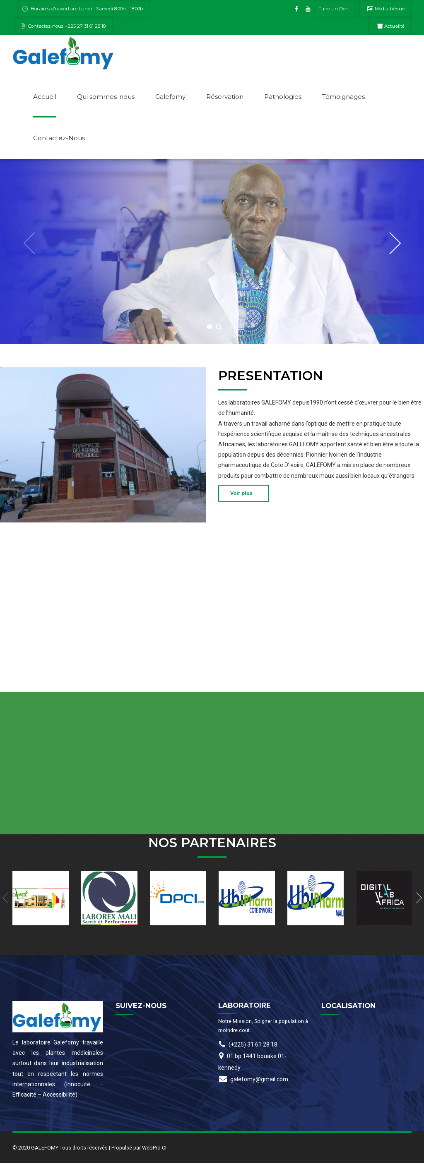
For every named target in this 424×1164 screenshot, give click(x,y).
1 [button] (209, 327)
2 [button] (218, 327)
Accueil (44, 97)
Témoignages (343, 97)
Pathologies (282, 97)
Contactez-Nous (59, 138)
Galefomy (170, 97)
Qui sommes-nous (106, 97)
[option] (212, 252)
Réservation (224, 97)
